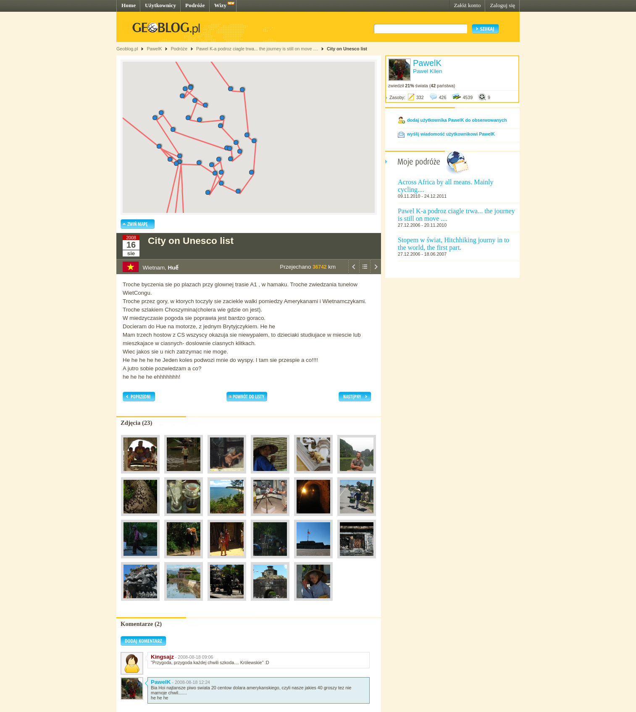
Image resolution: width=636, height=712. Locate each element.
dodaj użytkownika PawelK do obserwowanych (457, 120)
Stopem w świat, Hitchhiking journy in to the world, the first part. (453, 243)
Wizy (220, 5)
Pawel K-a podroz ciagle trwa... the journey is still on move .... (257, 48)
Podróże (195, 5)
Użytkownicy (160, 5)
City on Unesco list (347, 48)
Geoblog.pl (127, 48)
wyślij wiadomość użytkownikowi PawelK (451, 133)
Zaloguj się (502, 5)
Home (128, 5)
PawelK (154, 48)
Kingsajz (162, 657)
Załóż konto (467, 5)
